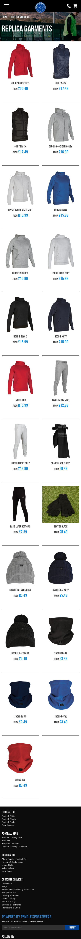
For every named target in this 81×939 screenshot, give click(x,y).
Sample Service (9, 892)
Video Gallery (8, 868)
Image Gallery (8, 865)
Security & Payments (11, 905)
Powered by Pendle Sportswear (26, 916)
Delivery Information (11, 895)
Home (4, 17)
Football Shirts (8, 816)
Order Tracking (8, 898)
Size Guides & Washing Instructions (18, 889)
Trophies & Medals (10, 843)
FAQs (4, 886)
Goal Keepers (8, 825)
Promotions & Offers (11, 908)
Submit (72, 927)
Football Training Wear (12, 837)
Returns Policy (8, 901)
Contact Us (7, 883)
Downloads (7, 871)
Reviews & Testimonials (12, 862)
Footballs (6, 840)
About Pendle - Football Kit (14, 859)
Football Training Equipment (14, 846)
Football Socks (8, 822)
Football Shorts (9, 819)
